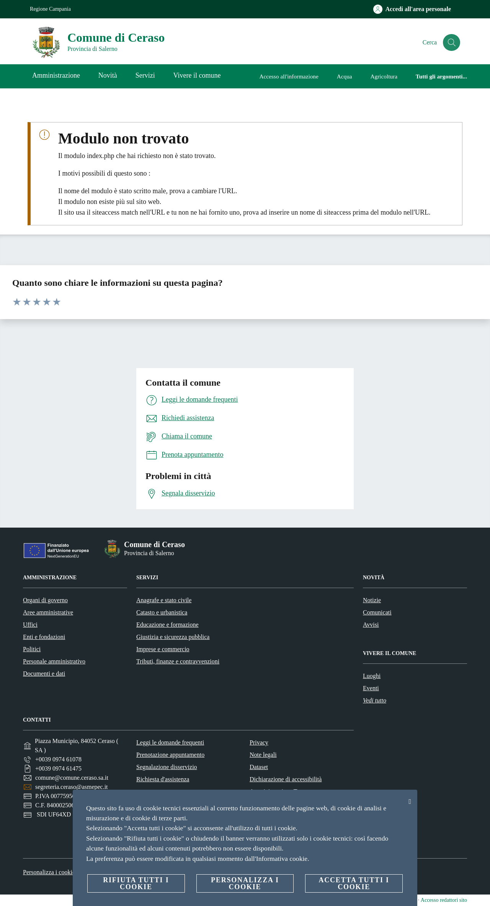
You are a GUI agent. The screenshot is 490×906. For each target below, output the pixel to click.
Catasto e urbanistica (161, 612)
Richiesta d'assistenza (162, 779)
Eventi (371, 688)
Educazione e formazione (167, 624)
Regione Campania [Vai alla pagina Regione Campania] (50, 9)
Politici (32, 649)
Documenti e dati (44, 673)
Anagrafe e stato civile (163, 600)
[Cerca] (451, 42)
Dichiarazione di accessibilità (286, 779)
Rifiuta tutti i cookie (136, 883)
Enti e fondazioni (44, 637)
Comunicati (377, 612)
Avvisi (371, 624)
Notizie (372, 600)
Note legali (263, 754)
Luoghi (372, 676)
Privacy (259, 742)
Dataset (259, 767)
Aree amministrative (48, 612)
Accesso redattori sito (444, 900)
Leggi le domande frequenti (170, 742)
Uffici (30, 624)
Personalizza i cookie (49, 872)
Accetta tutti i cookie (353, 883)
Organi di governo (45, 600)
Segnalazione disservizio (166, 767)
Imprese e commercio (162, 649)
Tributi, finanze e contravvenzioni (177, 661)
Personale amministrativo (54, 661)
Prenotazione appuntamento (170, 754)
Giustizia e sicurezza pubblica (172, 637)
